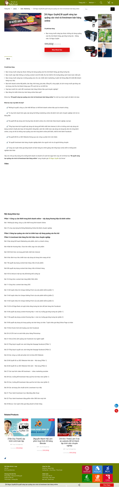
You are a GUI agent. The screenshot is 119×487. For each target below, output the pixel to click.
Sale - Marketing (25, 8)
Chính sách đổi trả (47, 475)
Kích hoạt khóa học (9, 470)
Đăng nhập (51, 468)
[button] (40, 14)
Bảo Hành (52, 477)
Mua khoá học (55, 50)
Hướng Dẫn (45, 470)
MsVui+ (91, 2)
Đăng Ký (44, 468)
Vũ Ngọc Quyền (54, 158)
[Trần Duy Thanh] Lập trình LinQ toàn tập (16, 440)
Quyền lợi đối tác (8, 477)
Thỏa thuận (59, 470)
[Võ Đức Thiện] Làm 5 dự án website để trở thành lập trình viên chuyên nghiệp (69, 442)
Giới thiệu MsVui (8, 466)
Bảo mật (44, 479)
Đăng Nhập (7, 475)
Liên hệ (6, 468)
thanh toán (51, 479)
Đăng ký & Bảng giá (16, 475)
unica (15, 8)
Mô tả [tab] (8, 59)
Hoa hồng (52, 470)
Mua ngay (106, 485)
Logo (15, 466)
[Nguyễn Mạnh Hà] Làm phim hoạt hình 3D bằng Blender (43, 441)
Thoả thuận (7, 479)
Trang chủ (82, 2)
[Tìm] (113, 9)
